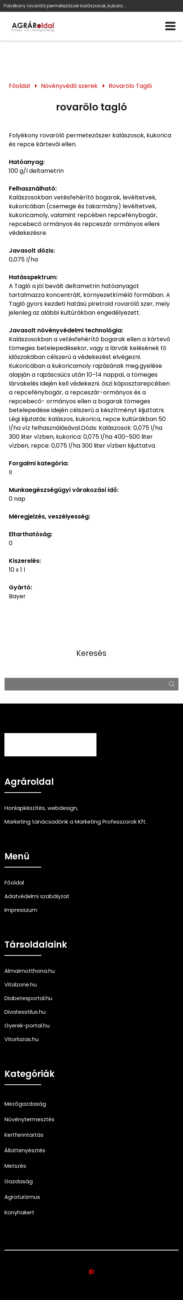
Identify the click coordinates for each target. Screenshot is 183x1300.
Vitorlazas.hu (21, 1039)
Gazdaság (18, 1181)
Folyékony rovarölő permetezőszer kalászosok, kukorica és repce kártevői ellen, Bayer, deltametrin (65, 6)
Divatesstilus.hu (25, 1012)
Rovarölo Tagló (130, 86)
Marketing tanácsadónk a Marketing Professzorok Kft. (75, 821)
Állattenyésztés (24, 1150)
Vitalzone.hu (20, 984)
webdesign (62, 808)
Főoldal (19, 86)
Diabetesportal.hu (28, 998)
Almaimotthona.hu (29, 971)
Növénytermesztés (29, 1119)
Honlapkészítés (24, 808)
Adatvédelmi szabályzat (36, 896)
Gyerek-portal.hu (27, 1025)
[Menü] (170, 26)
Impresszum (20, 910)
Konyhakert (19, 1212)
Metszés (15, 1166)
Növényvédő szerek (69, 86)
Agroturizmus (22, 1197)
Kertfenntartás (23, 1135)
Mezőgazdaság (25, 1104)
